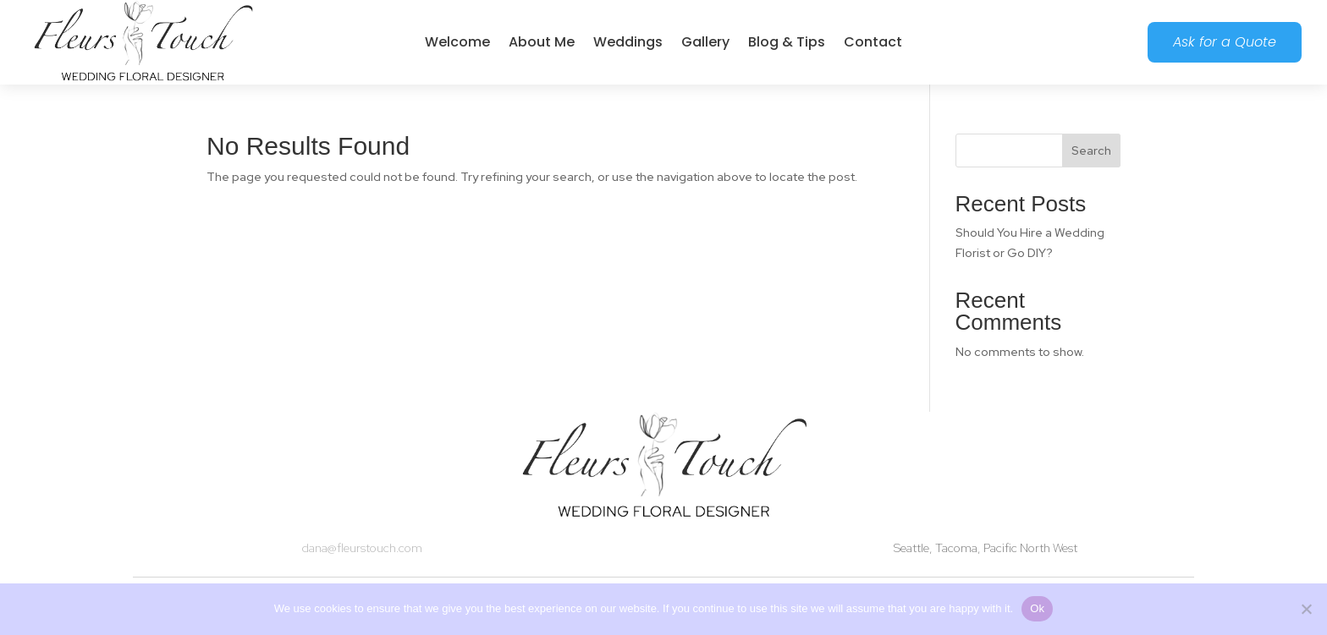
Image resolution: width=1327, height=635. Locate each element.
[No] (1305, 608)
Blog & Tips (786, 42)
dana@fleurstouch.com (362, 548)
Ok (1037, 608)
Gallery (705, 42)
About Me (542, 42)
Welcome (457, 42)
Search (1091, 150)
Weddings (628, 42)
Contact (873, 42)
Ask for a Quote (1224, 42)
